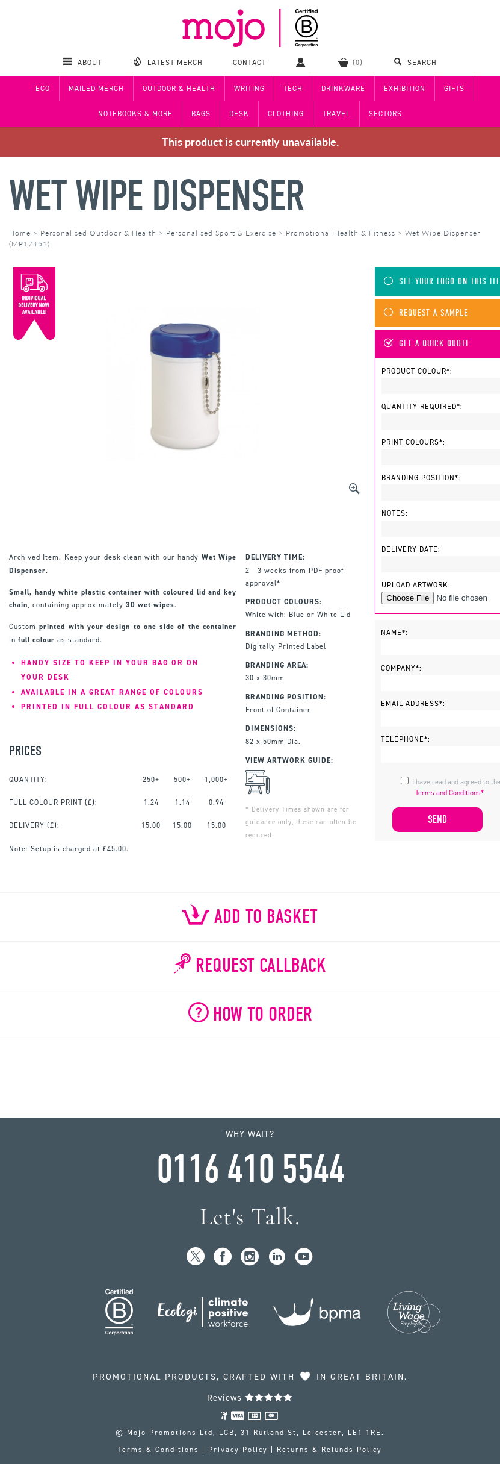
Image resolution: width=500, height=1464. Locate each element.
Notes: (394, 513)
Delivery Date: (410, 549)
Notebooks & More (135, 114)
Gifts (454, 88)
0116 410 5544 (250, 1169)
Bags (201, 114)
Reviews (250, 1398)
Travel (336, 114)
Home (20, 232)
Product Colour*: (416, 371)
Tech (293, 88)
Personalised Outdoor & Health (98, 232)
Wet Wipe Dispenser (156, 196)
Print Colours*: (413, 442)
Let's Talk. (250, 1216)
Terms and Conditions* (449, 793)
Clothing (286, 114)
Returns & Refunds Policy (329, 1449)
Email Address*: (413, 704)
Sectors (385, 114)
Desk (239, 114)
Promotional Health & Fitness (340, 232)
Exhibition (404, 88)
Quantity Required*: (422, 406)
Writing (249, 88)
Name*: (394, 632)
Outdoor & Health (179, 88)
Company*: (401, 668)
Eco (42, 88)
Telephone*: (405, 739)
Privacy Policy (238, 1449)
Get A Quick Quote (427, 344)
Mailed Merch (96, 88)
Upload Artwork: (416, 585)
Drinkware (343, 88)
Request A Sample (426, 313)
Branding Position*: (421, 478)
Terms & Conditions (158, 1449)
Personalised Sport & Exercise (221, 232)
